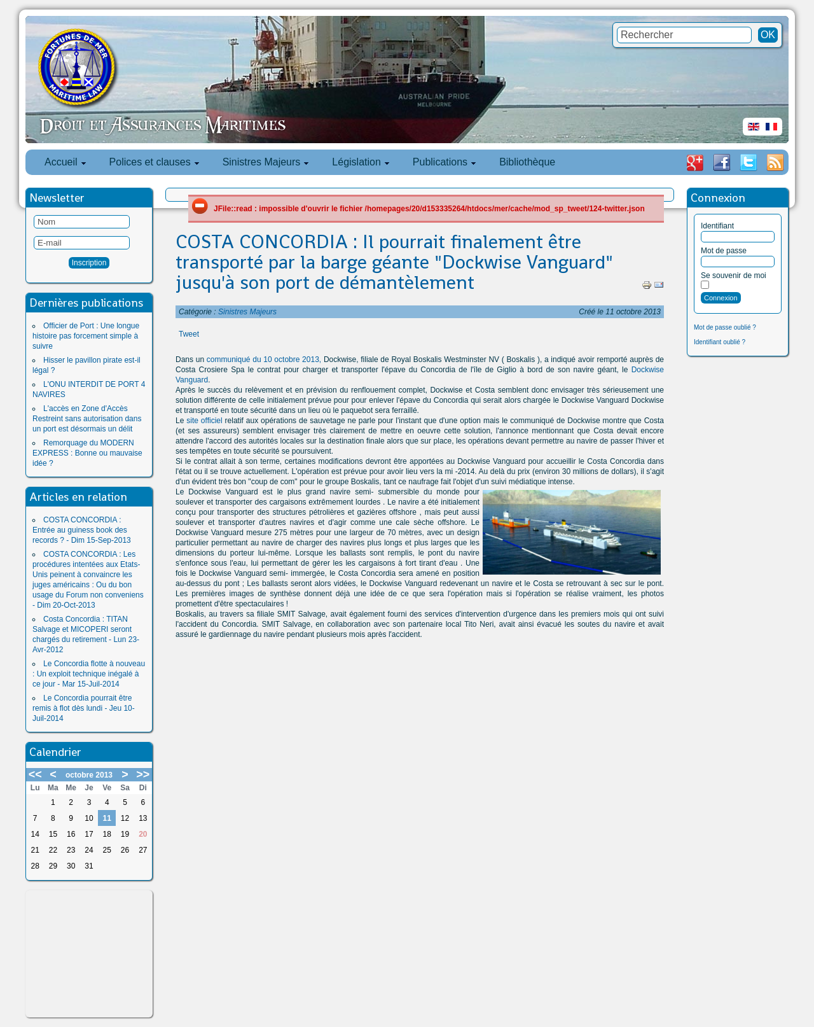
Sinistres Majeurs (247, 311)
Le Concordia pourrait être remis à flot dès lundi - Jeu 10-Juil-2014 (83, 708)
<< (35, 774)
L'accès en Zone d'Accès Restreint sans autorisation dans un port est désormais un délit (86, 418)
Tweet (189, 334)
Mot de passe (724, 250)
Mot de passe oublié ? (725, 327)
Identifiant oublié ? (719, 342)
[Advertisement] (89, 953)
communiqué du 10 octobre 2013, (264, 359)
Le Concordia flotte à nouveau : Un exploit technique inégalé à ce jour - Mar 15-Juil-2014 (88, 673)
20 (143, 834)
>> (142, 774)
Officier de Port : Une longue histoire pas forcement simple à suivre (85, 336)
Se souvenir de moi (733, 275)
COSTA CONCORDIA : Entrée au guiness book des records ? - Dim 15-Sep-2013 (81, 530)
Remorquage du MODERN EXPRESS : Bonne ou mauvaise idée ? (87, 453)
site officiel (203, 420)
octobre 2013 (89, 775)
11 (107, 818)
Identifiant (717, 225)
